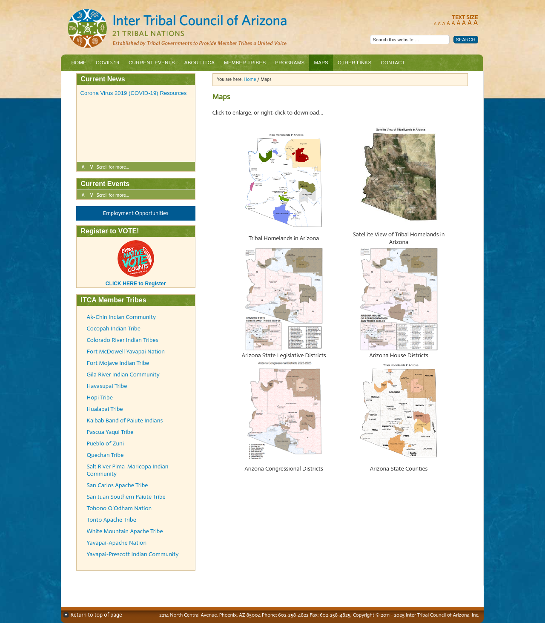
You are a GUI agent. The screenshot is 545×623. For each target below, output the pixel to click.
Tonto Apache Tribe (111, 519)
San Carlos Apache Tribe (117, 485)
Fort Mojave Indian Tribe (118, 363)
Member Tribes (243, 65)
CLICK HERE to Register (136, 281)
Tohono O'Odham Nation (119, 508)
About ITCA (198, 65)
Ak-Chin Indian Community (121, 317)
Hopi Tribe (100, 397)
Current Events (152, 62)
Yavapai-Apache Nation (117, 542)
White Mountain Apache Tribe (125, 531)
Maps (321, 62)
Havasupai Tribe (107, 386)
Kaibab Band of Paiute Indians (125, 420)
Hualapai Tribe (105, 409)
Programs (288, 65)
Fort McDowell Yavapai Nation (126, 351)
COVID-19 (107, 62)
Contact (392, 62)
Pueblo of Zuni (105, 443)
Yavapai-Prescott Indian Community (133, 554)
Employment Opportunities (135, 213)
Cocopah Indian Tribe (114, 328)
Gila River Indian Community (123, 374)
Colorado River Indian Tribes (122, 340)
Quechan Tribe (105, 455)
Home (79, 62)
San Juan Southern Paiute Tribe (126, 496)
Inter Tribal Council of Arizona (212, 28)
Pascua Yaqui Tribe (110, 432)
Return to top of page (96, 615)
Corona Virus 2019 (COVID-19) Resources (133, 93)
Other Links (354, 62)
